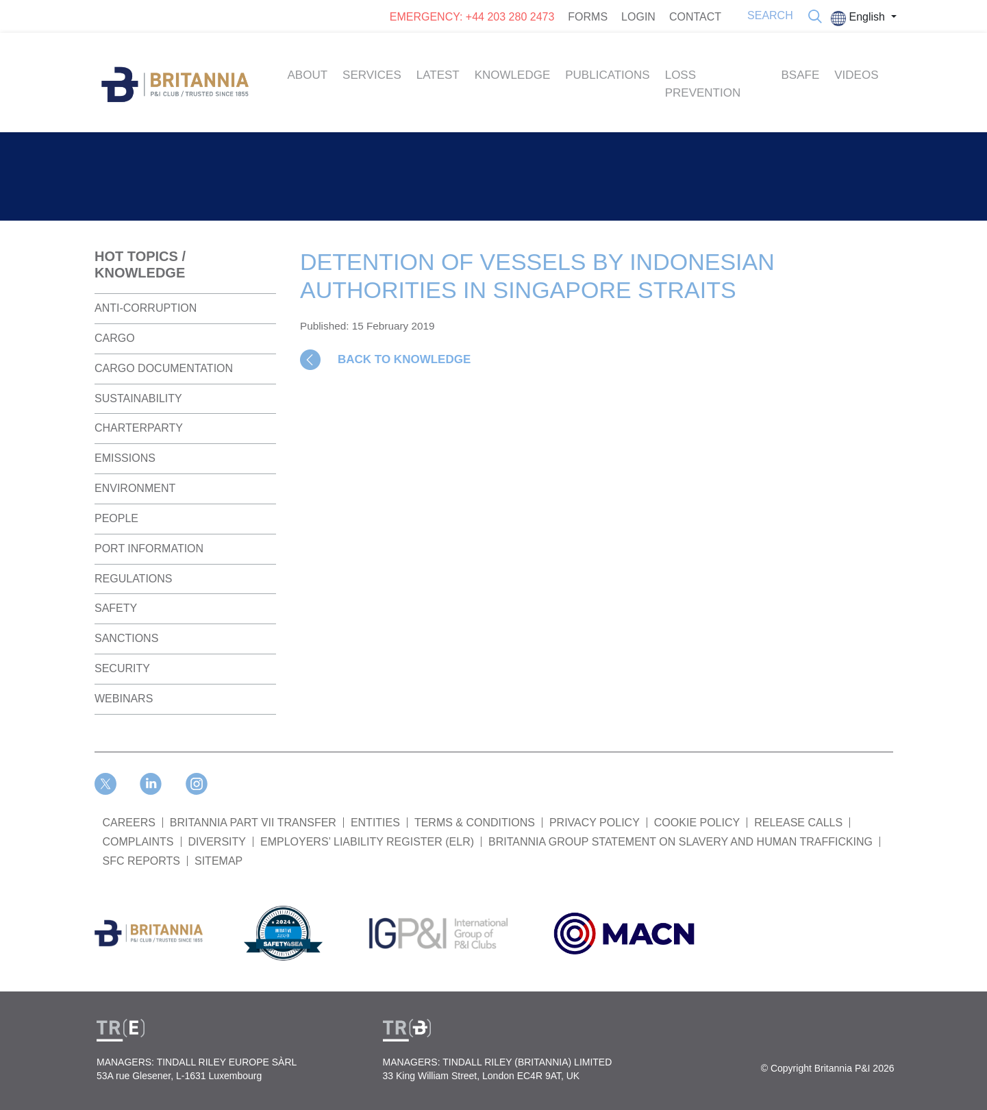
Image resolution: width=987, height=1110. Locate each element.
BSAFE (801, 75)
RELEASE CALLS (798, 822)
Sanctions (126, 638)
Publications (607, 75)
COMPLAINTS (138, 842)
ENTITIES (375, 822)
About (308, 75)
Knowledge (513, 75)
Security (122, 668)
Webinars (124, 698)
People (116, 518)
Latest (438, 75)
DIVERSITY (217, 842)
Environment (135, 488)
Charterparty (139, 428)
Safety (116, 608)
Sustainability (138, 398)
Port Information (149, 548)
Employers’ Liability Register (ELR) (367, 842)
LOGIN (638, 17)
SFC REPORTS (142, 861)
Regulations (134, 578)
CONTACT (695, 17)
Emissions (125, 458)
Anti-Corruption (146, 308)
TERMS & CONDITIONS (474, 822)
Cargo (115, 338)
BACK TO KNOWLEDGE (404, 359)
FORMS (588, 17)
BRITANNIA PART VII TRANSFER (253, 822)
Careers (129, 822)
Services (371, 75)
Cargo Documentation (164, 368)
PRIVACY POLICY (594, 822)
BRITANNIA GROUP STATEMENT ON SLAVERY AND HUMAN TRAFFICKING (680, 842)
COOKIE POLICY (697, 822)
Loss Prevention (703, 84)
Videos (856, 75)
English (859, 18)
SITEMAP (218, 861)
